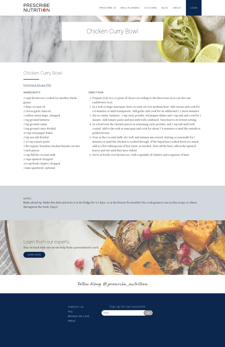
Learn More (34, 255)
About (177, 7)
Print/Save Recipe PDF (37, 85)
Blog (165, 7)
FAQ (70, 311)
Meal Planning (130, 7)
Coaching (150, 7)
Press (71, 321)
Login (193, 7)
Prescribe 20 (108, 7)
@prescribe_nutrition (125, 284)
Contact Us (76, 306)
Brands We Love (78, 316)
